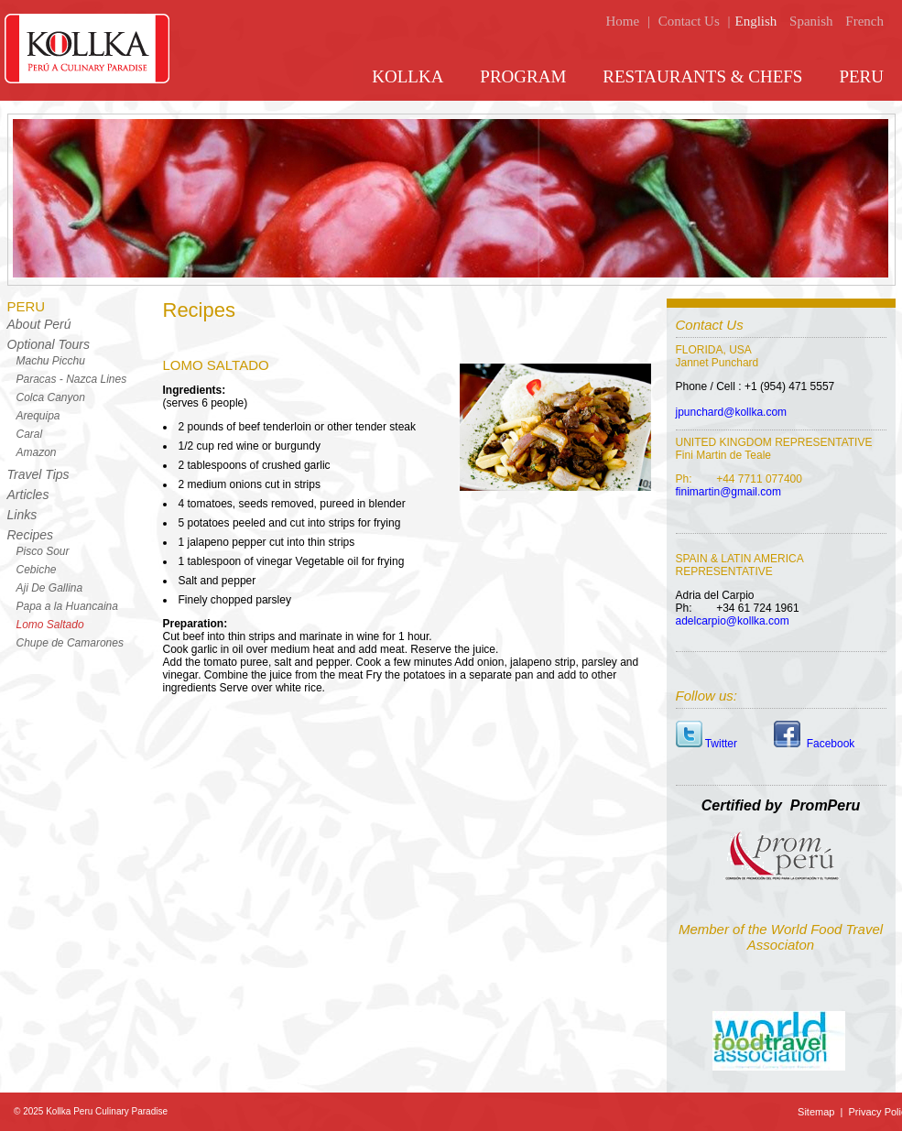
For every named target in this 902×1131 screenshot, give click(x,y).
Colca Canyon (50, 397)
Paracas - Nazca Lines (71, 379)
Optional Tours (49, 344)
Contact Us (689, 21)
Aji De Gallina (49, 588)
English (755, 21)
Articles (28, 494)
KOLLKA (407, 76)
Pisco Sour (43, 551)
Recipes (30, 534)
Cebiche (36, 569)
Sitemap (817, 1111)
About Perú (39, 324)
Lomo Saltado (50, 624)
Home (622, 21)
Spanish (811, 21)
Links (22, 514)
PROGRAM (523, 76)
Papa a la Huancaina (67, 606)
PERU (861, 76)
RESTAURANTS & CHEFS (702, 76)
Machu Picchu (50, 360)
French (864, 21)
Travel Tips (38, 474)
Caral (29, 434)
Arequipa (38, 415)
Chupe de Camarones (70, 642)
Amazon (36, 452)
